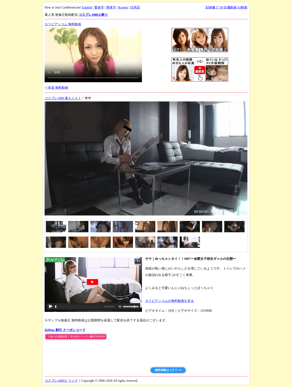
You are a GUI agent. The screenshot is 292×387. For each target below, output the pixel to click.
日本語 (135, 7)
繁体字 (99, 7)
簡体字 (111, 7)
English (87, 7)
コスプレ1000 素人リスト (63, 98)
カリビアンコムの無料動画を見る (169, 301)
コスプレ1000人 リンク (61, 380)
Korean (123, 7)
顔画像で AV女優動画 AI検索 (226, 7)
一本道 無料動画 (56, 87)
